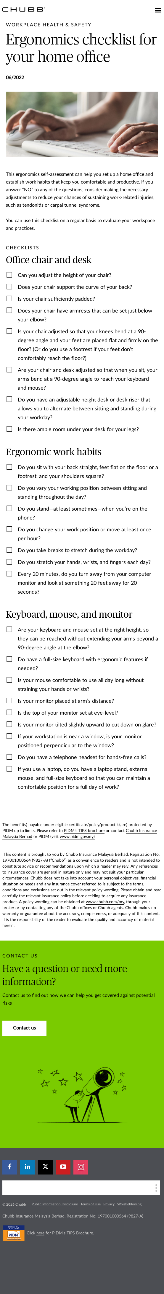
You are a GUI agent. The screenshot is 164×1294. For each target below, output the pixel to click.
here (40, 1233)
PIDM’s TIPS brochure (84, 831)
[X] (45, 1167)
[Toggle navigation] (158, 11)
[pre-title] (48, 25)
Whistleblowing (129, 1204)
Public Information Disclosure (55, 1204)
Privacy (109, 1204)
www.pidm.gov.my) (77, 837)
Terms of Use (91, 1204)
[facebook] (9, 1167)
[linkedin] (27, 1167)
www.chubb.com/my (105, 902)
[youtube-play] (63, 1167)
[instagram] (80, 1167)
